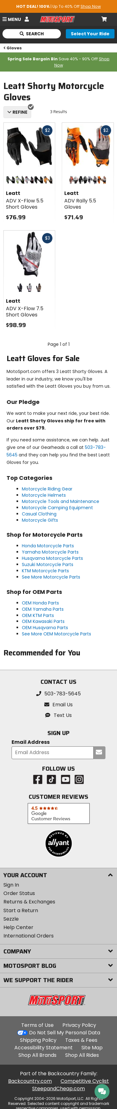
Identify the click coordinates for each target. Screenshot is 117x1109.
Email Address (31, 742)
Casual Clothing (39, 514)
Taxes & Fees (81, 1040)
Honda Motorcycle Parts (48, 546)
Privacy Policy (79, 1025)
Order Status (19, 893)
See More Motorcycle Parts (51, 577)
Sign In (11, 884)
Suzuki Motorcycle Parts (47, 564)
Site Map (92, 1047)
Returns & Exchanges (29, 901)
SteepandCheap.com (58, 1088)
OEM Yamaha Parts (43, 609)
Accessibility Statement (43, 1047)
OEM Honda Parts (40, 603)
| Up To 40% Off (58, 6)
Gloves (12, 48)
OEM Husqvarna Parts (45, 627)
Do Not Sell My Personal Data (64, 1033)
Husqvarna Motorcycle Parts (52, 558)
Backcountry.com (30, 1081)
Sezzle (11, 919)
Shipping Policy (38, 1040)
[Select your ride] (90, 33)
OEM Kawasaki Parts (43, 621)
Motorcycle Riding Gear (47, 489)
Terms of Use (37, 1025)
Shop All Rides (82, 1055)
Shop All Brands (37, 1055)
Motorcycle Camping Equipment (57, 508)
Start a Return (20, 910)
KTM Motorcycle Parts (45, 571)
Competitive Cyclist (85, 1081)
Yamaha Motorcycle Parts (50, 552)
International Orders (28, 935)
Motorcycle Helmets (44, 495)
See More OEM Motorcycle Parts (56, 634)
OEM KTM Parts (38, 615)
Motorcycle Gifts (40, 520)
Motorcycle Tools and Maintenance (60, 501)
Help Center (18, 927)
